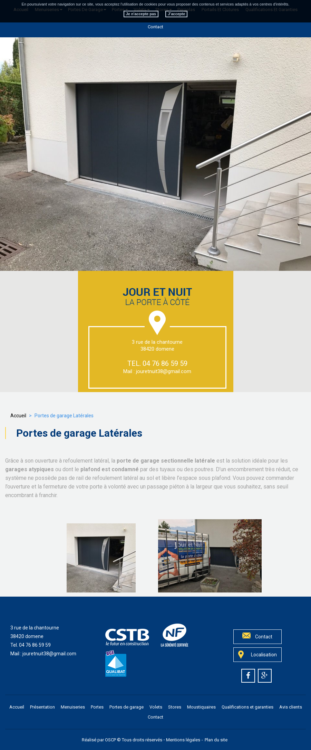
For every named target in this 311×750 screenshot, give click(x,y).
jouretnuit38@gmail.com (163, 371)
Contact (155, 26)
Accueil (18, 415)
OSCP (110, 739)
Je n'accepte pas (141, 11)
